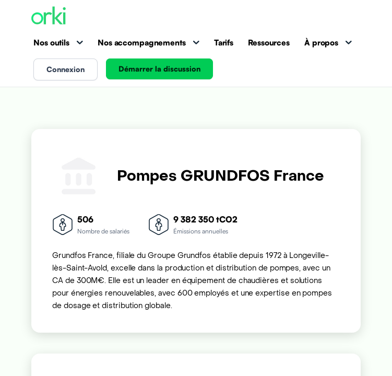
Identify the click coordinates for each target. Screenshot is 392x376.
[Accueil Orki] (48, 16)
